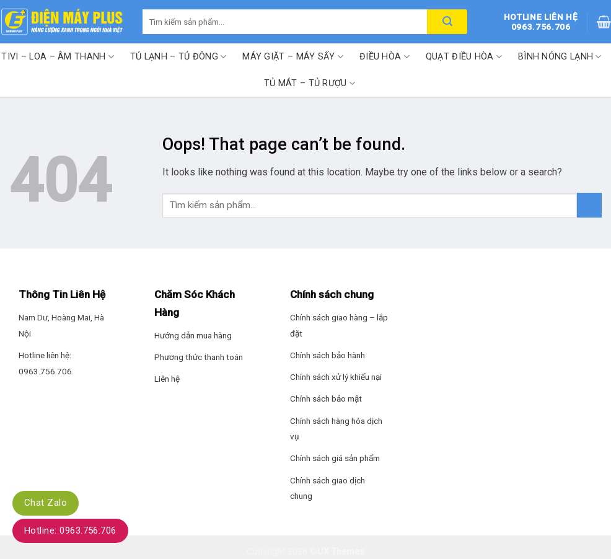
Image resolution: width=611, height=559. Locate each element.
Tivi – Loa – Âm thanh (57, 57)
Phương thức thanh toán (198, 357)
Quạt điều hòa (464, 57)
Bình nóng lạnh (560, 57)
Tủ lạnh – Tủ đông (178, 57)
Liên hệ (167, 379)
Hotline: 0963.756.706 (70, 530)
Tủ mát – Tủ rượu (309, 83)
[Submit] (589, 205)
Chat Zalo (45, 502)
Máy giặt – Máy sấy (292, 57)
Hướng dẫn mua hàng (193, 335)
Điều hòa (384, 57)
